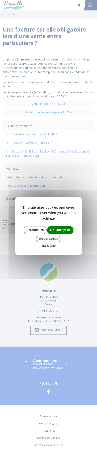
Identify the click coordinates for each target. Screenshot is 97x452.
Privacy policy (49, 245)
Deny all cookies (48, 239)
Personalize (35, 230)
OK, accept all (60, 230)
